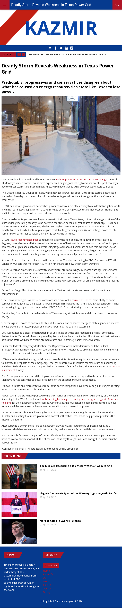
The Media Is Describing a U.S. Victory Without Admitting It (76, 465)
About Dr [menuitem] (48, 574)
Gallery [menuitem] (46, 592)
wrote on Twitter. (83, 300)
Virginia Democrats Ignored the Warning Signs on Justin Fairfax (79, 493)
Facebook (55, 48)
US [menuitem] (44, 577)
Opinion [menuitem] (47, 588)
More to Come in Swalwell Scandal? (61, 520)
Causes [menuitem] (47, 585)
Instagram (72, 48)
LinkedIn (66, 48)
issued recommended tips (24, 239)
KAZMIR (61, 27)
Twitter (61, 48)
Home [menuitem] (46, 570)
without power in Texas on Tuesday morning (81, 179)
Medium (50, 48)
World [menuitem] (46, 581)
